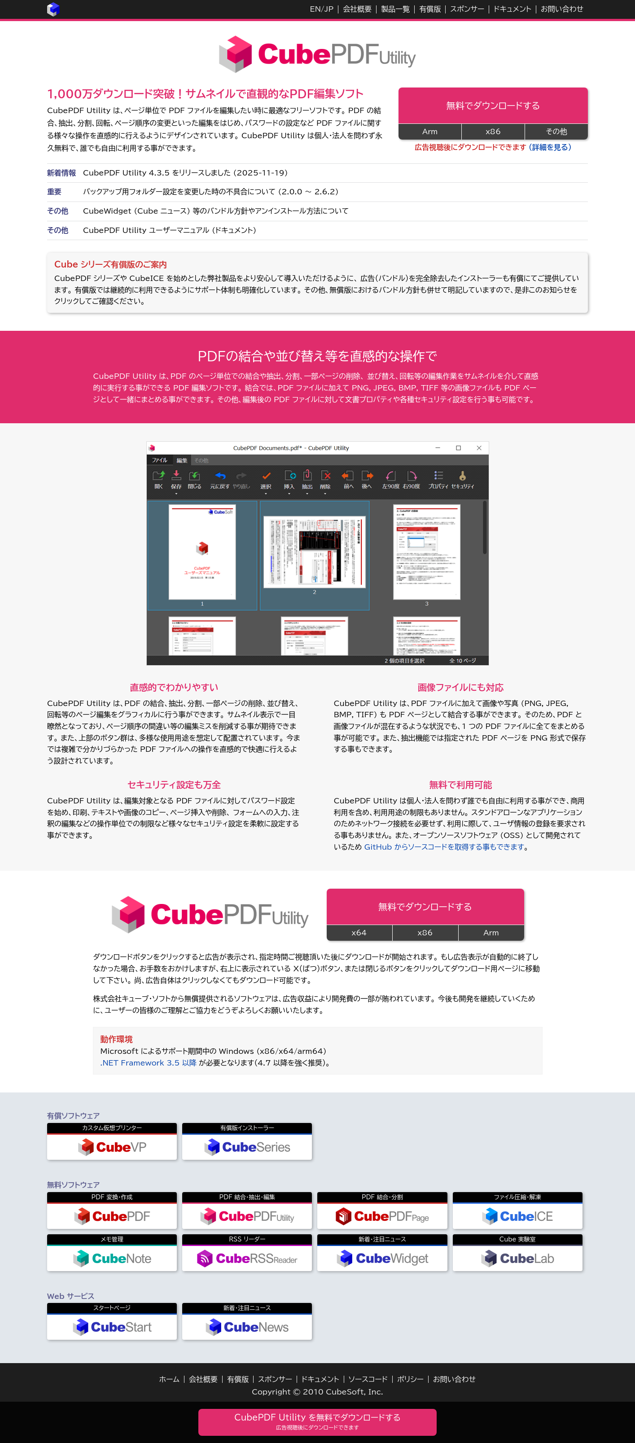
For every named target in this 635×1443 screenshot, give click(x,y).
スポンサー (467, 9)
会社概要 (357, 9)
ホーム (169, 1379)
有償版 (430, 9)
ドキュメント (512, 9)
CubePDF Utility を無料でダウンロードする (317, 1421)
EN (315, 9)
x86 (493, 131)
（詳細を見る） (550, 147)
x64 (359, 932)
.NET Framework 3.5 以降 (149, 1062)
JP (328, 9)
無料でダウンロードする (493, 105)
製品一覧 (395, 9)
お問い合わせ (562, 9)
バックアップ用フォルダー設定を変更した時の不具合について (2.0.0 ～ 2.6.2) (211, 191)
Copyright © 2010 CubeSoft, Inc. (317, 1391)
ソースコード (368, 1379)
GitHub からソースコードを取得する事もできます (444, 847)
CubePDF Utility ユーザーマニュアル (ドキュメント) (169, 230)
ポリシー (410, 1379)
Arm (430, 131)
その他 (556, 131)
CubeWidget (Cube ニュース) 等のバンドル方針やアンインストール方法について (216, 211)
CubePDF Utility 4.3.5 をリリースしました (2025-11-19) (185, 172)
